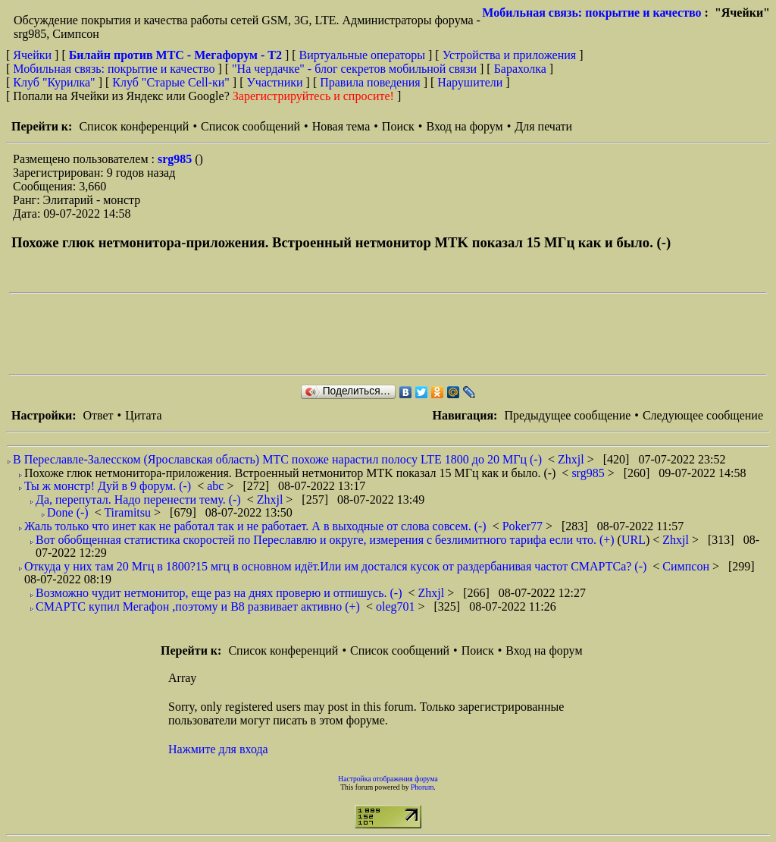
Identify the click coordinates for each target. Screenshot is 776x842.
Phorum (422, 787)
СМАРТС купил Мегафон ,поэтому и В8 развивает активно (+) (198, 606)
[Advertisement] (285, 334)
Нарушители (469, 82)
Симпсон (687, 566)
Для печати (543, 126)
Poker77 (524, 526)
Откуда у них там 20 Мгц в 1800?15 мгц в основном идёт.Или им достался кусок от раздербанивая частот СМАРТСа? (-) (335, 566)
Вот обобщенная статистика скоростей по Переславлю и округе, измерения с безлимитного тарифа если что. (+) (325, 539)
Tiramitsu (129, 512)
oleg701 (397, 606)
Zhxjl (572, 459)
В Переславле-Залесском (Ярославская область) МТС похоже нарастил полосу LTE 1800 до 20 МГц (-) (277, 459)
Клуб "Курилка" (54, 82)
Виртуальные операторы (362, 55)
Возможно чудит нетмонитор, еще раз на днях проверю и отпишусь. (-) (219, 592)
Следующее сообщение (703, 415)
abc (217, 485)
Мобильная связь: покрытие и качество (591, 12)
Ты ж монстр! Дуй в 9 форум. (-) (107, 485)
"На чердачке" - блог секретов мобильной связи (354, 68)
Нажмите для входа (218, 749)
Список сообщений (250, 126)
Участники (275, 82)
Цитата (143, 415)
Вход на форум (464, 126)
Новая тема (341, 126)
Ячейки (34, 55)
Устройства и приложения (510, 55)
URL (633, 539)
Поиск (398, 126)
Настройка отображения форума (388, 778)
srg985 (176, 158)
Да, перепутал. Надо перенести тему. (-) (138, 499)
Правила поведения (370, 82)
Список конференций (134, 126)
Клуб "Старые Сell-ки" (171, 82)
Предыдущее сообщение (567, 415)
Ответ (98, 415)
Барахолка (520, 68)
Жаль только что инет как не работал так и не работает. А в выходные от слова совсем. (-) (255, 526)
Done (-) (68, 512)
